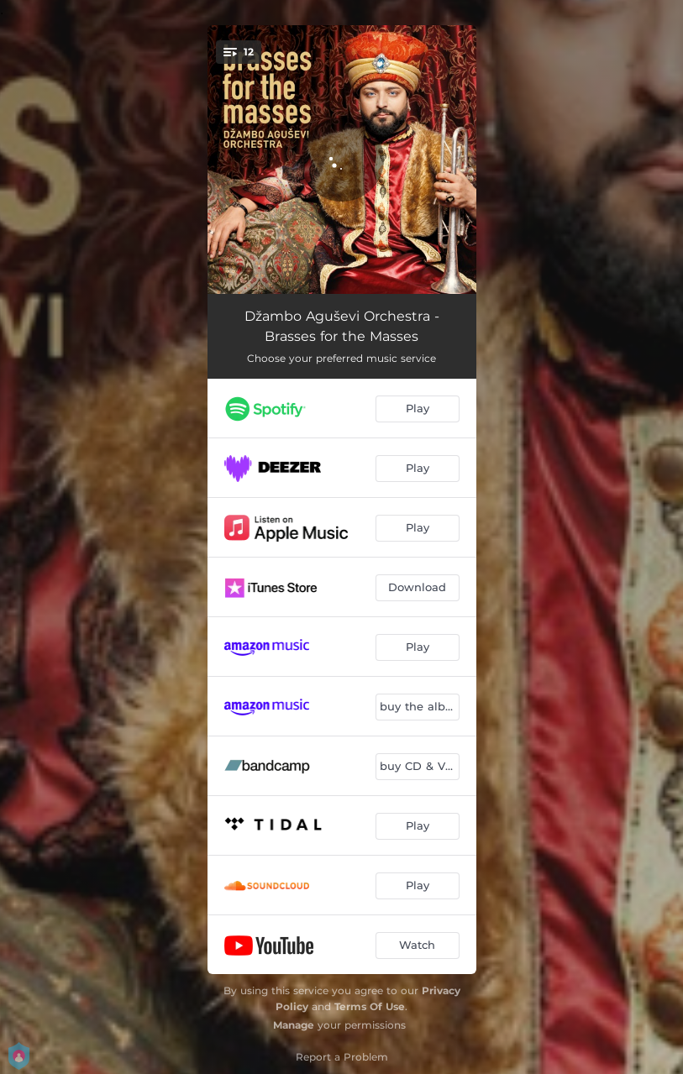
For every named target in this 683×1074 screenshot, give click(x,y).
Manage (293, 1025)
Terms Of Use (369, 1006)
